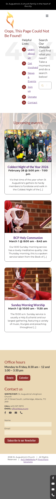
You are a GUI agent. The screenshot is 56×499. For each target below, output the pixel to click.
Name (7, 420)
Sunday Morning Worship (28, 305)
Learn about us (31, 53)
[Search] (42, 85)
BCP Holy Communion (28, 237)
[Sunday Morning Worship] (28, 284)
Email (7, 428)
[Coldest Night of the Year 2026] (28, 146)
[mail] (16, 412)
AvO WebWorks (28, 459)
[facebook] (5, 412)
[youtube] (10, 412)
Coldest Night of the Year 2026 (28, 167)
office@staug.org (20, 408)
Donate (32, 96)
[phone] (21, 412)
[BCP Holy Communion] (28, 216)
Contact (32, 102)
